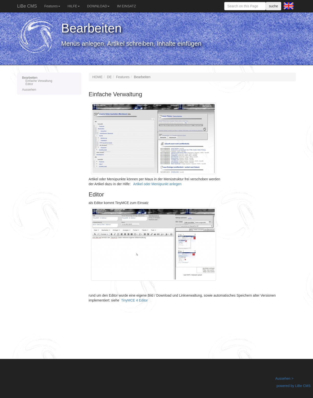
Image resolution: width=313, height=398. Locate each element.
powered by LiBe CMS (294, 386)
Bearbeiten (49, 81)
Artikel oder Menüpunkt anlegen (157, 184)
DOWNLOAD (98, 6)
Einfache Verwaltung (38, 81)
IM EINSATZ (126, 6)
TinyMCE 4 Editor (134, 300)
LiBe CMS (27, 6)
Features (52, 6)
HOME (97, 77)
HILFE (73, 6)
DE (109, 77)
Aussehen (29, 89)
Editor (29, 84)
